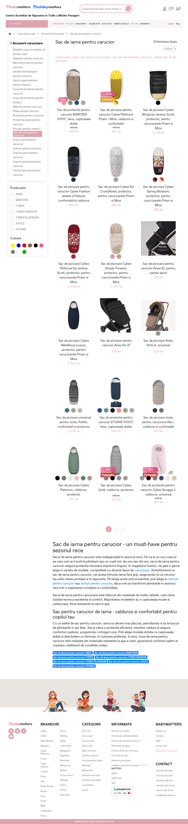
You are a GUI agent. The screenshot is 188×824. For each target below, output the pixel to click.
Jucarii (85, 790)
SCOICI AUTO (107, 24)
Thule (43, 801)
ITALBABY (69, 24)
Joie (42, 781)
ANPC (114, 773)
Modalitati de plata (120, 746)
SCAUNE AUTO (94, 24)
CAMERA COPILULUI (121, 24)
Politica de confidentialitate (124, 736)
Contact (159, 736)
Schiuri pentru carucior (27, 148)
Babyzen (45, 746)
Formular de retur (119, 755)
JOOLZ (63, 790)
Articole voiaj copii (91, 775)
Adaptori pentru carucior (28, 58)
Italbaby (64, 780)
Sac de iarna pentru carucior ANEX (72, 653)
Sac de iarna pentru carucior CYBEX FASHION (121, 657)
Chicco (63, 731)
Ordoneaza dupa (165, 41)
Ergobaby (64, 755)
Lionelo (44, 771)
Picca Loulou (66, 775)
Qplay (63, 741)
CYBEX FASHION (58, 24)
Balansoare (87, 770)
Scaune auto (88, 741)
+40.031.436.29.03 (165, 785)
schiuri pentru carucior (96, 583)
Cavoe (44, 758)
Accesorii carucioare (52, 33)
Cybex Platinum (45, 752)
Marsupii (86, 765)
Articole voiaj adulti (91, 780)
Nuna (43, 776)
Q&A (158, 741)
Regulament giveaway (166, 750)
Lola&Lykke (46, 811)
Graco (43, 815)
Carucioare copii (26, 33)
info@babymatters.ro (166, 795)
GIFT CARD (135, 24)
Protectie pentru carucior (28, 115)
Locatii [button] (171, 24)
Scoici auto (87, 746)
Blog (178, 24)
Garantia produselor (121, 760)
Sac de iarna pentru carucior (85, 33)
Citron (63, 785)
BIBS (43, 806)
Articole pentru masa (92, 760)
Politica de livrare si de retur (124, 750)
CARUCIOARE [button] (81, 24)
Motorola (64, 760)
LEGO (43, 736)
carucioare (142, 570)
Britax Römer (47, 786)
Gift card (86, 731)
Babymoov (65, 765)
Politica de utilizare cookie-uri (125, 741)
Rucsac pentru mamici (27, 128)
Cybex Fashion (44, 765)
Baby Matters (47, 741)
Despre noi (161, 731)
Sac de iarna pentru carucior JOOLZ (128, 661)
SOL (113, 783)
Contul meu (161, 746)
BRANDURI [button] (145, 24)
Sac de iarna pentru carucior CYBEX (73, 657)
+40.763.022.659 (164, 775)
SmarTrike (65, 795)
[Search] (102, 9)
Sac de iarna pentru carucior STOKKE (74, 666)
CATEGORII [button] (15, 24)
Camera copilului (90, 755)
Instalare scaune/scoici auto (129, 767)
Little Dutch (66, 746)
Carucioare (87, 736)
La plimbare (87, 785)
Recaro (44, 791)
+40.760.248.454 (164, 780)
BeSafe (63, 770)
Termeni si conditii (120, 731)
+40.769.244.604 (164, 770)
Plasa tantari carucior (26, 111)
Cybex (44, 731)
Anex (43, 796)
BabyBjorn (65, 750)
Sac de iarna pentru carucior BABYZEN (116, 653)
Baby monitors (89, 750)
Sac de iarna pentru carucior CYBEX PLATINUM (79, 661)
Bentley (63, 736)
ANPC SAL (116, 778)
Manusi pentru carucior (27, 106)
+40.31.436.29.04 (164, 790)
